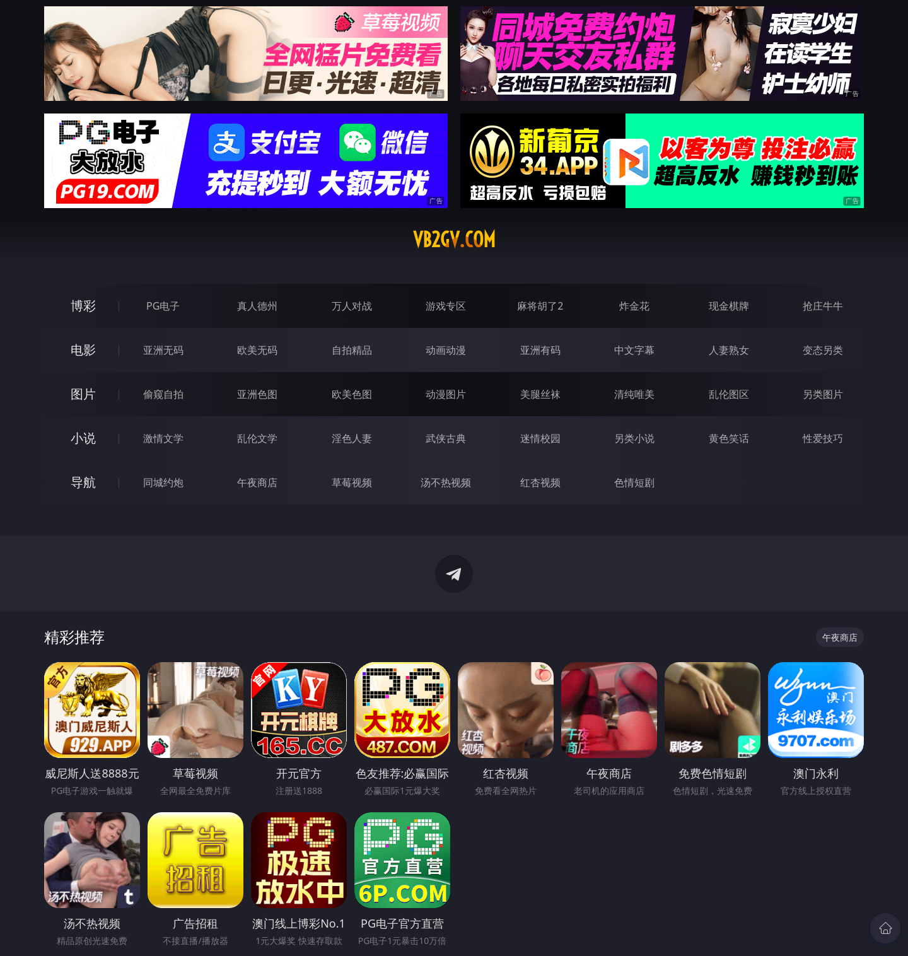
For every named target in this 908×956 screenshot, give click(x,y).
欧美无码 (257, 350)
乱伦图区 (729, 394)
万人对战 (352, 306)
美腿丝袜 (540, 394)
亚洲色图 (257, 394)
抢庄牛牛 (823, 306)
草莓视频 (352, 482)
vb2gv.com (454, 239)
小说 (83, 437)
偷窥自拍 (163, 394)
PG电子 (163, 306)
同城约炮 (163, 482)
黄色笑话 (729, 438)
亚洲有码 (540, 350)
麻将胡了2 (540, 306)
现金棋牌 (729, 306)
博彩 (83, 305)
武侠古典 (446, 438)
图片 (83, 393)
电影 (83, 349)
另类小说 (634, 438)
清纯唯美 (634, 394)
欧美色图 (352, 394)
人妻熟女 (729, 350)
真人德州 (257, 306)
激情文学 (163, 438)
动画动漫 (446, 350)
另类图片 (823, 394)
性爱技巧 (823, 438)
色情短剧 (634, 482)
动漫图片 (446, 394)
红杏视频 (540, 482)
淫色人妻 (352, 438)
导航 (83, 482)
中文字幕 (634, 350)
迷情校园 (540, 438)
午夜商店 (257, 482)
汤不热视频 (446, 482)
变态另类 (823, 350)
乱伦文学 (257, 438)
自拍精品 (352, 350)
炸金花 (634, 306)
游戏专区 (446, 306)
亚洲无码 (163, 350)
